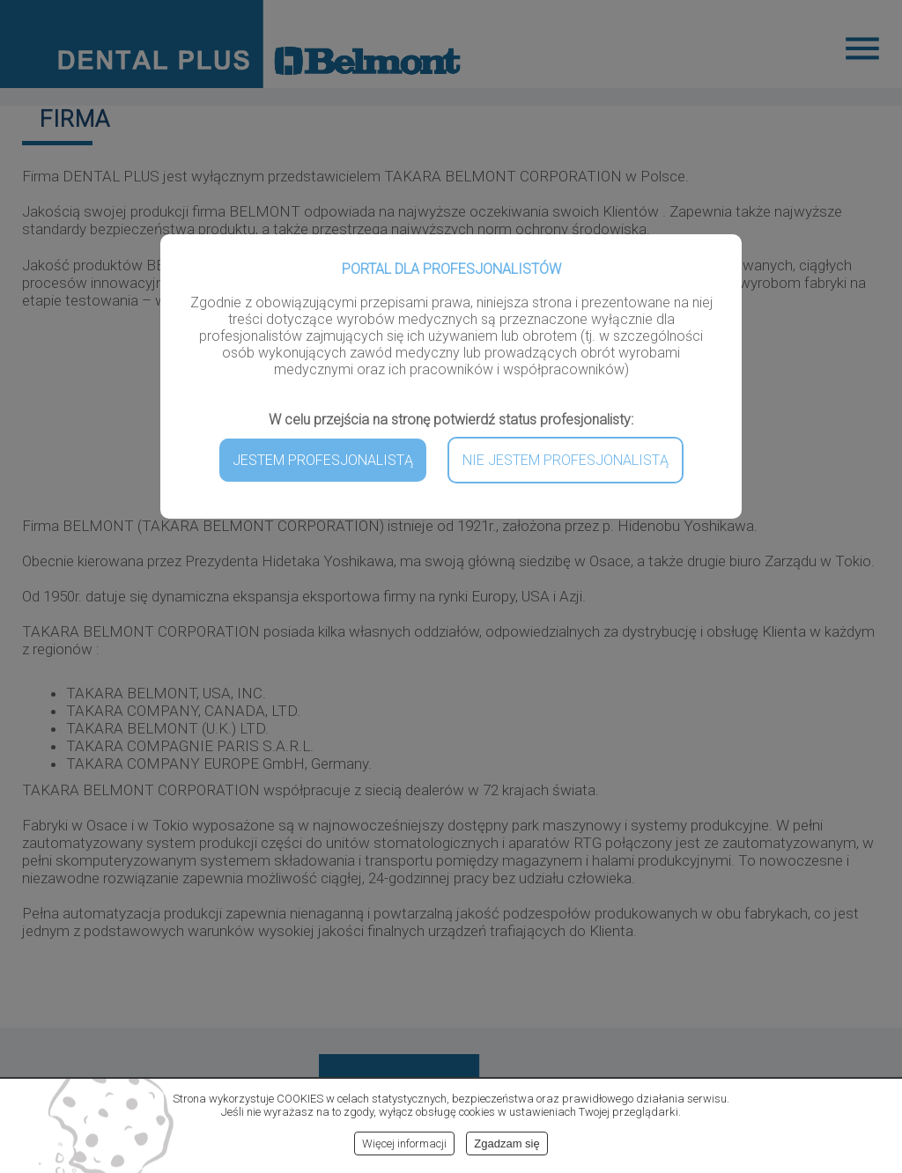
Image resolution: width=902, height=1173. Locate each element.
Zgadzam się (506, 1143)
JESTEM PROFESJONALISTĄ (323, 460)
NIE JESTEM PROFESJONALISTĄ (565, 460)
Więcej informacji (404, 1143)
